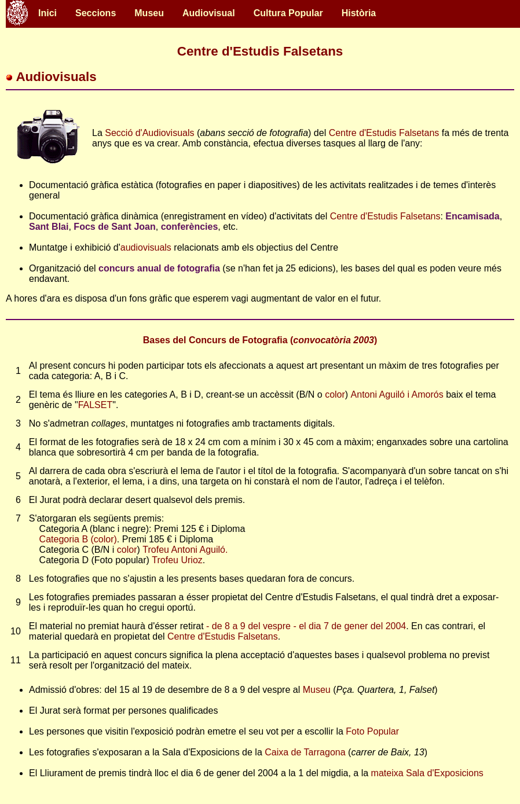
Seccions (95, 13)
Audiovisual (208, 13)
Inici (47, 13)
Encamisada (472, 216)
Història (359, 13)
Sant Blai (48, 227)
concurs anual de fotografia (159, 268)
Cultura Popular (288, 13)
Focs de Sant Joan (114, 227)
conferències (189, 227)
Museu (149, 13)
